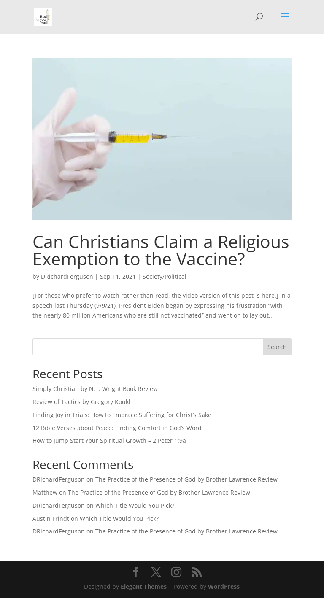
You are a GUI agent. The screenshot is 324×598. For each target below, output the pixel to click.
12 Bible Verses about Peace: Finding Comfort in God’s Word (117, 428)
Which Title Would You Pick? (134, 505)
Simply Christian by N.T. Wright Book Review (95, 389)
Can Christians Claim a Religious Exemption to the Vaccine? (160, 249)
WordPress (224, 586)
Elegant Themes (144, 586)
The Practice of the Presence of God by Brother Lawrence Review (186, 479)
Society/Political (164, 276)
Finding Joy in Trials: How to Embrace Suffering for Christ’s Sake (121, 415)
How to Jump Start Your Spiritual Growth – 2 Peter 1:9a (109, 440)
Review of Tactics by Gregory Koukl (81, 402)
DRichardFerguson (67, 276)
